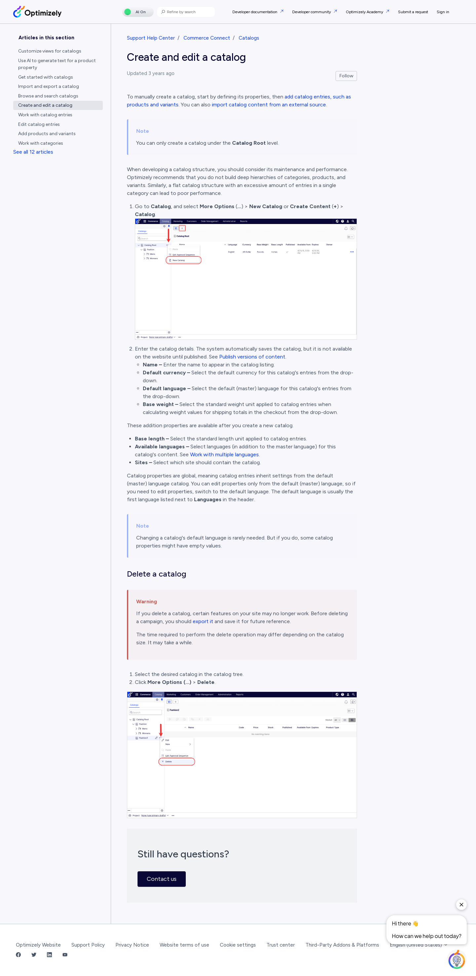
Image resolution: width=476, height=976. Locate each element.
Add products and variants (47, 133)
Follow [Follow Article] (346, 76)
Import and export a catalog (48, 86)
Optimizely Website (38, 945)
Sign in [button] (443, 12)
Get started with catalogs (45, 77)
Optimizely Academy (365, 12)
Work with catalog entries (45, 115)
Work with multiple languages (224, 454)
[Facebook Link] (18, 955)
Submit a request (413, 12)
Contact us (162, 878)
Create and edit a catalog (45, 105)
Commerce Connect (206, 38)
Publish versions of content (252, 357)
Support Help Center (151, 38)
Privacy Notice (132, 945)
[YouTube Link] (65, 955)
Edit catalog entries (39, 124)
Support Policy (88, 945)
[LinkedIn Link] (49, 955)
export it (203, 621)
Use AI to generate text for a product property (57, 64)
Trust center (280, 945)
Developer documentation (255, 12)
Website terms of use (184, 945)
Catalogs (249, 38)
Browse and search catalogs (48, 96)
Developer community (312, 12)
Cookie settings (238, 945)
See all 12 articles (33, 152)
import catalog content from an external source (269, 104)
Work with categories (40, 143)
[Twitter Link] (34, 955)
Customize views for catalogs (49, 51)
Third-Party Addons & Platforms (342, 945)
